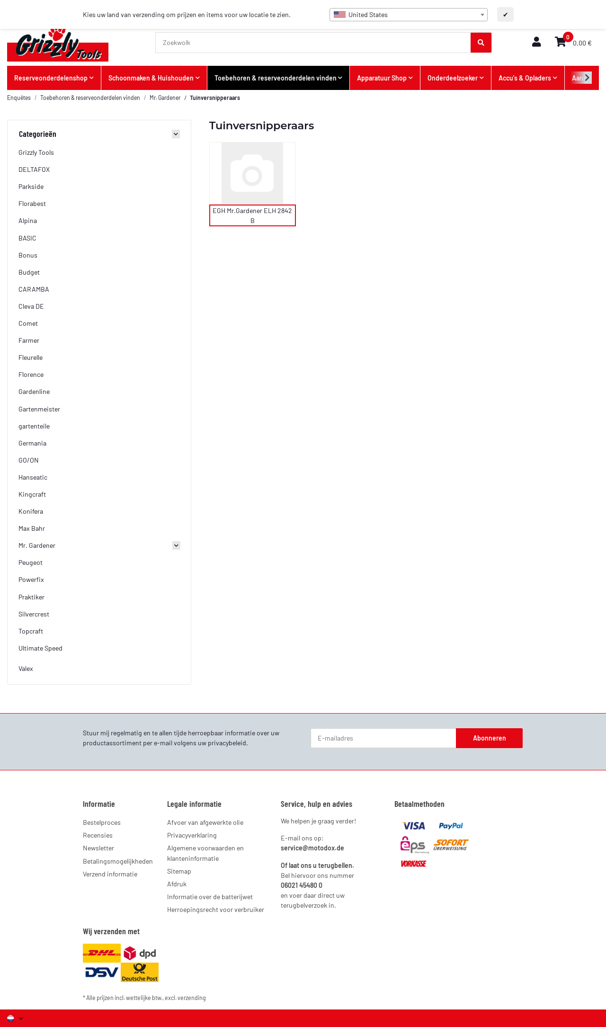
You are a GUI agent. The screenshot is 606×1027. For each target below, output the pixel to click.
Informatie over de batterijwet (210, 897)
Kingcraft (32, 494)
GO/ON (28, 460)
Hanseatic (32, 477)
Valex (25, 668)
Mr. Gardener (36, 545)
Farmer (28, 340)
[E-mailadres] (383, 738)
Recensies (98, 835)
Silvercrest (33, 614)
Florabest (32, 203)
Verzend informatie (110, 874)
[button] (536, 42)
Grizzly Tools (36, 152)
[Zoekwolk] (313, 43)
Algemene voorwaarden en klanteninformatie (205, 853)
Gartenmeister (39, 409)
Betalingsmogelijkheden (118, 861)
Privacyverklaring (192, 835)
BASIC (27, 238)
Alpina (27, 220)
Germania (32, 443)
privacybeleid (227, 743)
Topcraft (30, 631)
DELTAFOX (34, 169)
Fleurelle (30, 357)
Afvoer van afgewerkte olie (205, 822)
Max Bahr (31, 528)
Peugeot (30, 562)
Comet (28, 323)
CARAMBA (33, 289)
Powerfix (31, 579)
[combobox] (409, 14)
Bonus (27, 255)
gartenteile (34, 426)
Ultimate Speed (40, 648)
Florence (31, 374)
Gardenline (34, 391)
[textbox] (408, 15)
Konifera (30, 511)
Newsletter (98, 848)
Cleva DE (31, 306)
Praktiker (31, 597)
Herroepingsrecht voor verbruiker (215, 909)
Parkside (31, 186)
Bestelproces (102, 822)
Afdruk (177, 884)
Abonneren (489, 738)
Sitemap (179, 871)
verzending (192, 997)
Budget (29, 272)
